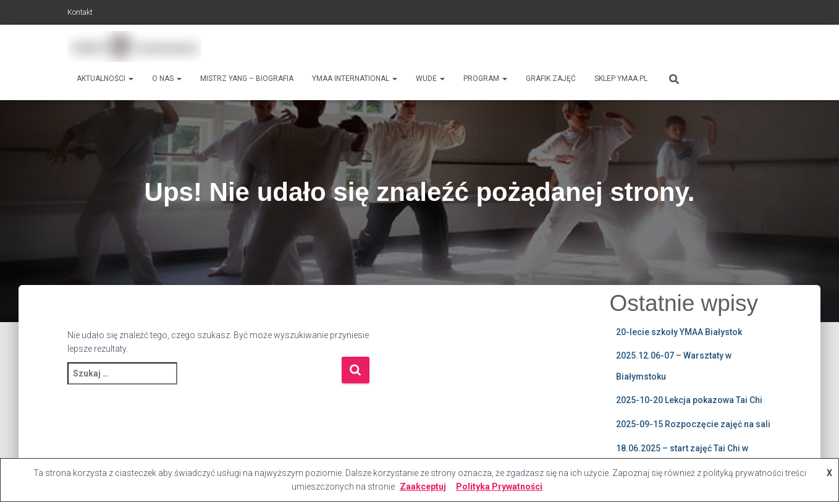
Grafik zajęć (551, 78)
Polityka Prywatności (499, 486)
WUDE (430, 78)
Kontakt (80, 12)
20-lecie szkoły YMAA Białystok (679, 332)
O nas (167, 78)
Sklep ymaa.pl (620, 78)
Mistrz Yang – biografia (246, 78)
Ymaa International (354, 78)
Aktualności (105, 78)
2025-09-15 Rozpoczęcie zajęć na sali (693, 424)
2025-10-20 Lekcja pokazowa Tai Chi (689, 400)
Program (485, 78)
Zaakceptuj (423, 486)
